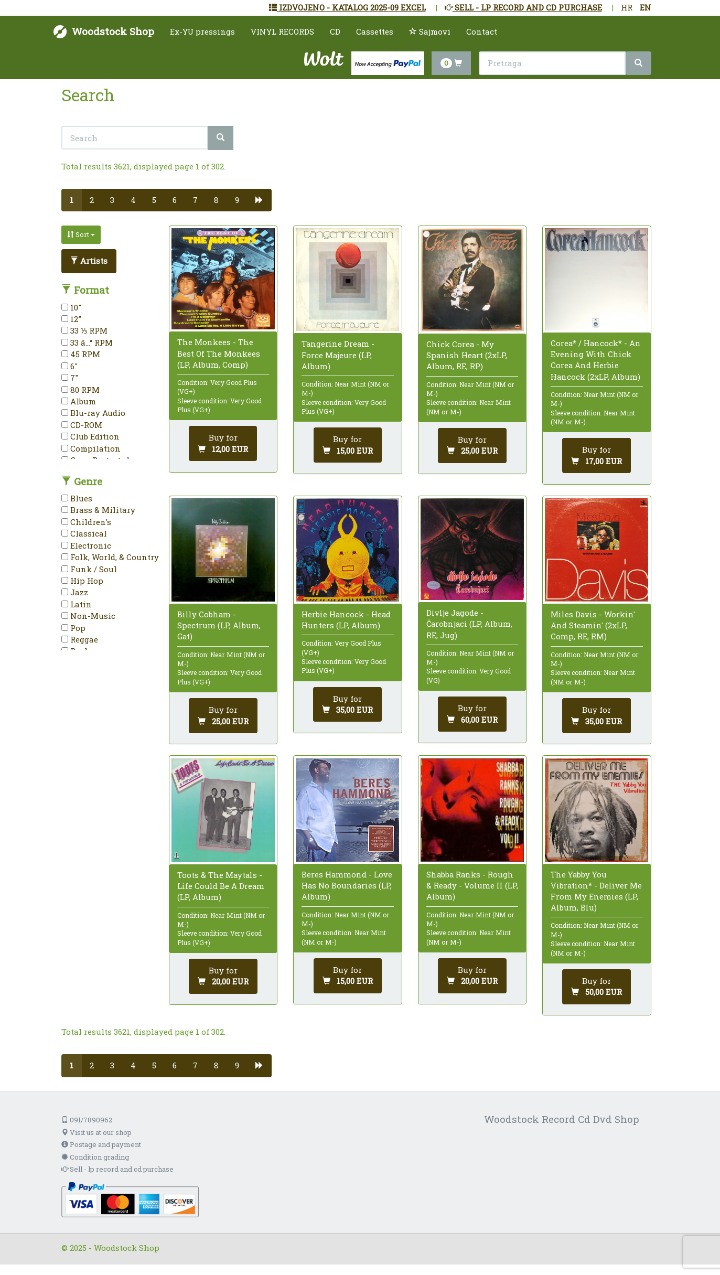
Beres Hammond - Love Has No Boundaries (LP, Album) (347, 885)
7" (69, 377)
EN (645, 7)
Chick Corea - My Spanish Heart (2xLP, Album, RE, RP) (466, 355)
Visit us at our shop (96, 1132)
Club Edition (90, 436)
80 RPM (80, 389)
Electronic (86, 545)
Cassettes (374, 31)
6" (69, 366)
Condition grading (95, 1157)
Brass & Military (98, 510)
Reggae (79, 639)
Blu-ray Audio (93, 413)
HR (626, 7)
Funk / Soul (89, 569)
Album (78, 401)
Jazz (74, 592)
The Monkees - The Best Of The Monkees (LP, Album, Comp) (218, 353)
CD (335, 31)
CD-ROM (81, 425)
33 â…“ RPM (87, 342)
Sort (81, 234)
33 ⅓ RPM (84, 330)
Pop (73, 628)
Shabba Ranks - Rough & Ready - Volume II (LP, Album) (472, 885)
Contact (481, 31)
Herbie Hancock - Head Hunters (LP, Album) (346, 619)
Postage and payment (101, 1144)
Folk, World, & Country (110, 557)
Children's (86, 522)
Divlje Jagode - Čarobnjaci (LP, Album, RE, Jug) (469, 623)
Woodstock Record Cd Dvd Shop (561, 1119)
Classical (84, 533)
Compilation (91, 448)
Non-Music (88, 615)
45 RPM (80, 354)
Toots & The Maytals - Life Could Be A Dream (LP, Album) (220, 886)
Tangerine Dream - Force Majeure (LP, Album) (338, 354)
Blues (76, 498)
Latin (76, 604)
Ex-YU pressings (202, 31)
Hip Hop (82, 580)
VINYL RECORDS (282, 31)
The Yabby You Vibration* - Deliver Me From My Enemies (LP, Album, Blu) (596, 891)
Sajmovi (429, 31)
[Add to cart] (223, 443)
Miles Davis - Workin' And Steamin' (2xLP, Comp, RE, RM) (593, 625)
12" (71, 319)
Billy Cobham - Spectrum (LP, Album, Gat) (219, 625)
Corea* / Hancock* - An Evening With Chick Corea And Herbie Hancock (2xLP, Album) (596, 360)
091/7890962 (86, 1119)
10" (71, 307)
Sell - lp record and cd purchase (117, 1169)
